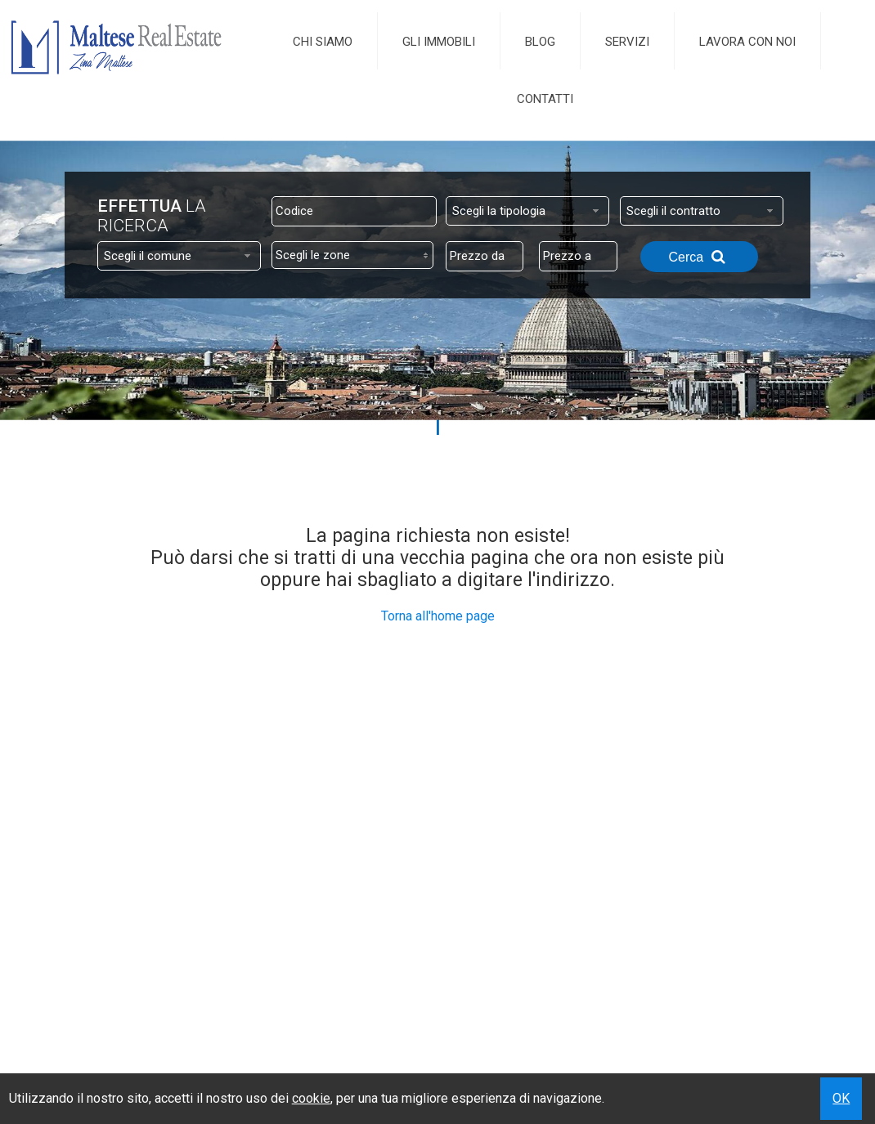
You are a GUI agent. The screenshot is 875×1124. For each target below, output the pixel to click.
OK (841, 1098)
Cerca (699, 256)
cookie (311, 1098)
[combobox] (527, 211)
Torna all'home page (438, 616)
